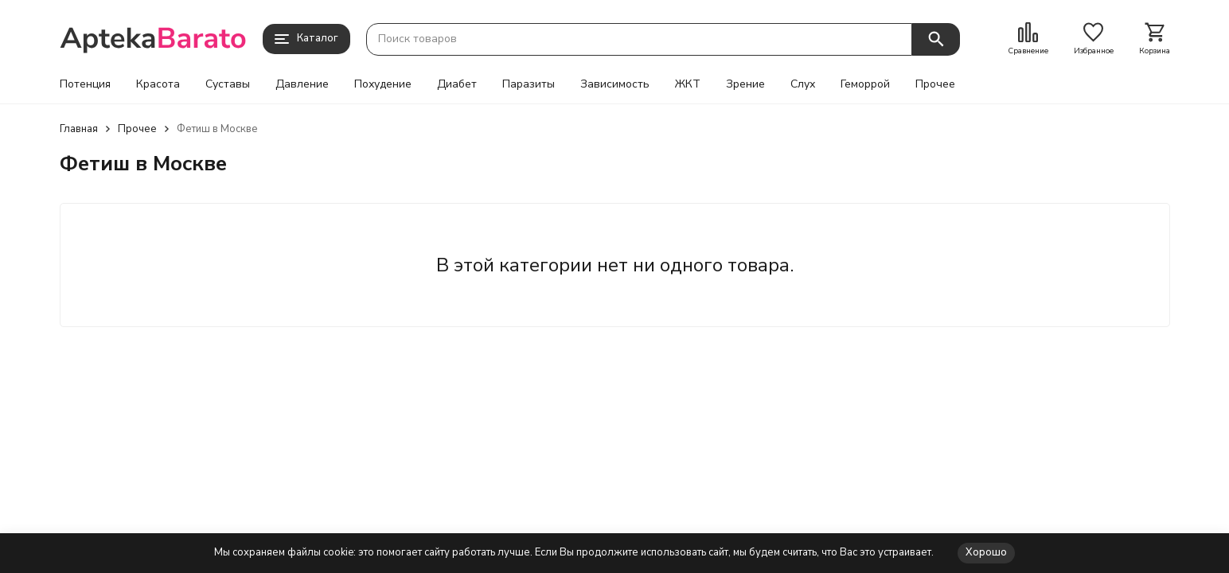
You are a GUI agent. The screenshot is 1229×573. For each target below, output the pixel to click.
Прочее (935, 84)
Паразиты (528, 84)
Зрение (745, 84)
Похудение (383, 84)
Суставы (227, 84)
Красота (158, 84)
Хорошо (986, 552)
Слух (802, 84)
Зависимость (615, 84)
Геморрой (865, 84)
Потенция (85, 84)
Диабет (457, 84)
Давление (302, 84)
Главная (79, 129)
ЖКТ (687, 84)
